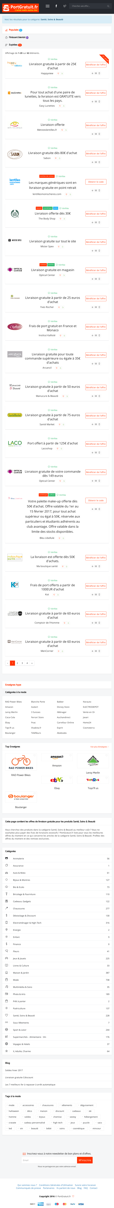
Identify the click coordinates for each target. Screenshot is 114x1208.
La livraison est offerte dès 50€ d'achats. (53, 559)
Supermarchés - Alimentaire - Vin (57, 1037)
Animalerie (57, 858)
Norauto (87, 701)
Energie (57, 930)
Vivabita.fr (36, 727)
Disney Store (63, 706)
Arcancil (47, 367)
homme (12, 1116)
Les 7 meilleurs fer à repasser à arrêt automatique (30, 1084)
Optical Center (47, 275)
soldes (27, 1116)
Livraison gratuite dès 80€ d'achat (52, 153)
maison (43, 1111)
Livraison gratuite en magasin (52, 270)
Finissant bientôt (16, 37)
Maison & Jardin (57, 972)
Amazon (9, 706)
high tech (57, 1122)
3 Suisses (35, 712)
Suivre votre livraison (85, 1185)
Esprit (60, 727)
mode (11, 1105)
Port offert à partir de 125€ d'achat (52, 443)
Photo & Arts (57, 994)
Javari (85, 717)
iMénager (61, 712)
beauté (34, 1128)
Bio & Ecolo (57, 887)
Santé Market (47, 424)
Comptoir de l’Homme (47, 622)
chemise (57, 1116)
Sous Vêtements (57, 1022)
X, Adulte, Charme (57, 1051)
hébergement (91, 1116)
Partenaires (48, 1188)
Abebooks (62, 732)
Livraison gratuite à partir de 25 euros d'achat (52, 300)
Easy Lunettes (47, 105)
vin (21, 1128)
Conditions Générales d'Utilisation (56, 1185)
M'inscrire (85, 1160)
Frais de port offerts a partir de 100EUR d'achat (52, 587)
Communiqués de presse (28, 1188)
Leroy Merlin (11, 712)
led (10, 1128)
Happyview (47, 73)
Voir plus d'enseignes (99, 746)
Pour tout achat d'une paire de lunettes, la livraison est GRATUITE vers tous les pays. (53, 96)
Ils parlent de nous (66, 1188)
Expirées (13, 45)
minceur (97, 1128)
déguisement (86, 1105)
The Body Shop (47, 218)
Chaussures (57, 908)
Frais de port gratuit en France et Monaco (52, 328)
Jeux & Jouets (57, 958)
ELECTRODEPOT (91, 706)
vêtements (67, 1105)
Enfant (57, 937)
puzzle (86, 1122)
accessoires (28, 1105)
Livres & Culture (57, 965)
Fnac (33, 722)
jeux (73, 1122)
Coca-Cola (10, 717)
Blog (79, 1188)
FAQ (86, 1188)
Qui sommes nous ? (27, 1185)
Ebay (7, 722)
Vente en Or (89, 712)
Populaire (13, 30)
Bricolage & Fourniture (57, 894)
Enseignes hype (13, 685)
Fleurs (57, 951)
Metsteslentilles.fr (47, 129)
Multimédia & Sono (57, 987)
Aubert (34, 706)
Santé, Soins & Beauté (57, 1015)
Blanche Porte (38, 701)
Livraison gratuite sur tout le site (52, 241)
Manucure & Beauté (47, 396)
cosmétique (78, 1128)
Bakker (60, 701)
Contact (93, 1188)
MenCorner (47, 651)
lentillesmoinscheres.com (47, 194)
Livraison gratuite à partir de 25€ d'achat (52, 66)
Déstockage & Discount (57, 915)
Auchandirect (63, 717)
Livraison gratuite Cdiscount (19, 1077)
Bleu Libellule (47, 538)
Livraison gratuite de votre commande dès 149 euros (53, 473)
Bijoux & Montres (57, 880)
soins (62, 1128)
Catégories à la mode (15, 692)
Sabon (47, 158)
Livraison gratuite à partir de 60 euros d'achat (52, 615)
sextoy (73, 1116)
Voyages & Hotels (57, 1044)
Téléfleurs (36, 732)
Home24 (87, 722)
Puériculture (57, 1008)
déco (29, 1111)
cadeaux (76, 1111)
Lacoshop (47, 448)
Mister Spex (47, 246)
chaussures (48, 1105)
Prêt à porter (57, 1001)
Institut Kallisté (47, 335)
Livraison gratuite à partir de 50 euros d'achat (52, 388)
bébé (48, 1128)
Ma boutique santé (47, 566)
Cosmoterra (89, 727)
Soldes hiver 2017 (14, 1070)
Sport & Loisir (57, 1029)
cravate (12, 1122)
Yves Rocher (47, 307)
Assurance (57, 865)
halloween (14, 1111)
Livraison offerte (53, 125)
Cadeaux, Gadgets (57, 901)
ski (90, 1111)
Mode (57, 979)
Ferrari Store (37, 717)
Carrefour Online (65, 722)
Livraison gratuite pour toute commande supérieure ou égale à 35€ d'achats (52, 358)
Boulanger (10, 732)
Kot (47, 594)
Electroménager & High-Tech (57, 922)
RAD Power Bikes (13, 701)
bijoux (42, 1116)
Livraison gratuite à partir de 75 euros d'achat (52, 417)
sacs (100, 1122)
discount (60, 1111)
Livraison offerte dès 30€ (53, 213)
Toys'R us (9, 727)
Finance (57, 944)
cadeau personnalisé (34, 1122)
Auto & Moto (57, 872)
